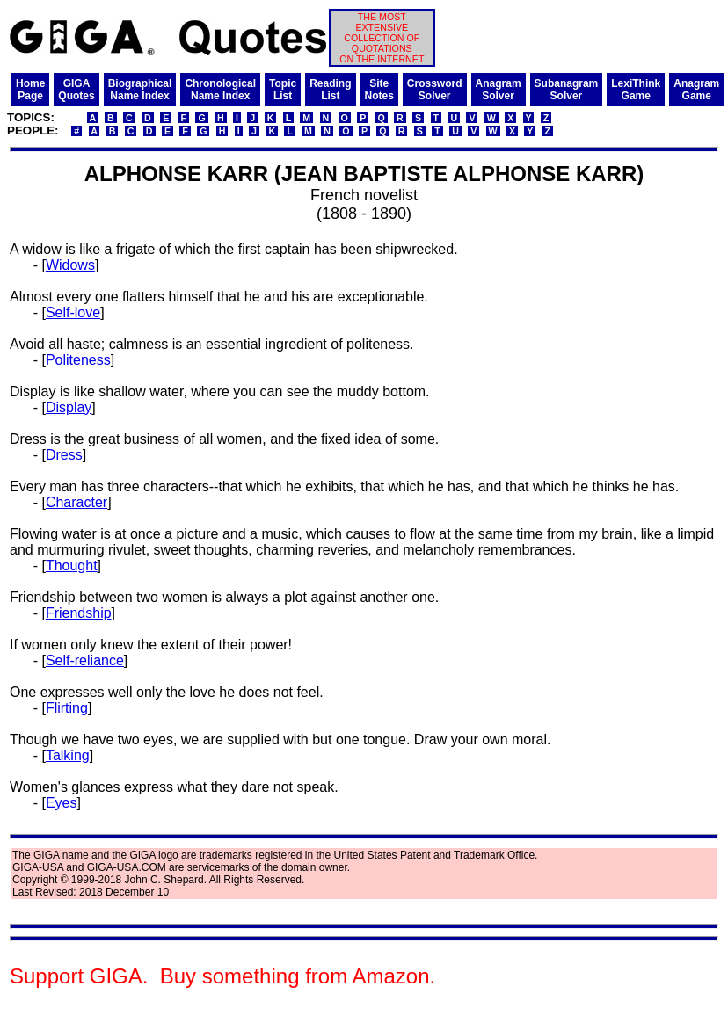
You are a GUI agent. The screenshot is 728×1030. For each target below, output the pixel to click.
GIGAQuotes (76, 89)
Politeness (78, 359)
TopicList (282, 89)
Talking (68, 755)
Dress (64, 454)
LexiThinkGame (635, 89)
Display (68, 407)
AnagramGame (696, 89)
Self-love (73, 312)
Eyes (61, 802)
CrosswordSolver (434, 89)
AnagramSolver (498, 89)
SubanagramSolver (567, 89)
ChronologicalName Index (220, 89)
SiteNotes (379, 89)
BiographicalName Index (140, 89)
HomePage (30, 89)
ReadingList (330, 89)
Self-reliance (85, 660)
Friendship (79, 613)
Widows (70, 265)
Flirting (67, 707)
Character (76, 502)
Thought (72, 565)
